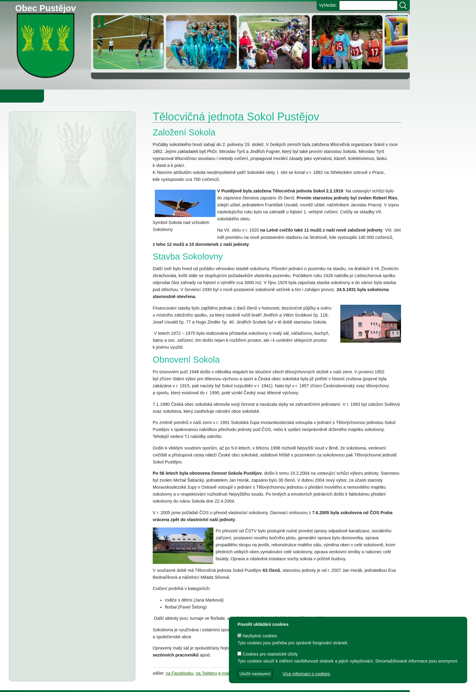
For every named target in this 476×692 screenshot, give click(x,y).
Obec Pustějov (45, 7)
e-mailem (227, 673)
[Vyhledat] (403, 5)
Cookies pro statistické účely (267, 654)
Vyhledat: (328, 5)
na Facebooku (179, 673)
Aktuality (36, 127)
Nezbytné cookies (257, 635)
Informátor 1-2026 (58, 272)
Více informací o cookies (306, 673)
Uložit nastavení (255, 673)
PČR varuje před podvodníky (69, 261)
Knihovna (103, 95)
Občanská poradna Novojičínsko (72, 139)
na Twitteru (206, 673)
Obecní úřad (17, 95)
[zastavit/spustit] (101, 22)
